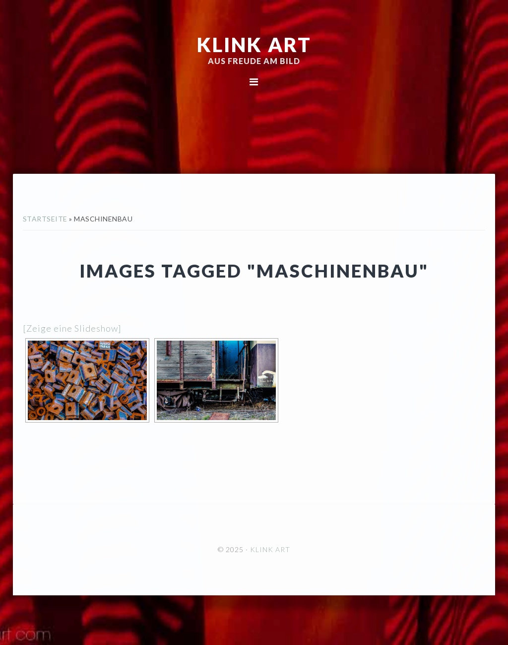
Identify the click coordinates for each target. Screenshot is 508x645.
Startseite (45, 219)
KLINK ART (254, 45)
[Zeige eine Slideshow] (72, 328)
